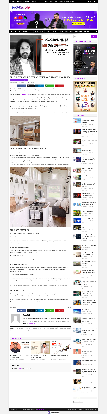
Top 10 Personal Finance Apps (89, 245)
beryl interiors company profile (50, 328)
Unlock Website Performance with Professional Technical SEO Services (89, 283)
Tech (31, 31)
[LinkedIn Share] (39, 86)
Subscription (40, 1)
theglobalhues (30, 330)
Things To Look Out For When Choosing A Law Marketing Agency (89, 341)
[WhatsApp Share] (49, 86)
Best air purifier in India (87, 168)
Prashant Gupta (21, 330)
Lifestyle (61, 31)
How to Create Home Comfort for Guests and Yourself (89, 253)
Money (36, 31)
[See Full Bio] (36, 323)
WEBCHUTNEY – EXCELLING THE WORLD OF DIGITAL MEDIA (19, 356)
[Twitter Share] (31, 86)
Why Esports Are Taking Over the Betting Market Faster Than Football (89, 371)
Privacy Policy (94, 409)
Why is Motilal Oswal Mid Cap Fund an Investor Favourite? (89, 388)
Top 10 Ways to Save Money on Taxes (89, 141)
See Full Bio (32, 323)
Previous (14, 307)
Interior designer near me (64, 328)
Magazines (17, 31)
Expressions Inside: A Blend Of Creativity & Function (38, 356)
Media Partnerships (70, 1)
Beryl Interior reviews (37, 328)
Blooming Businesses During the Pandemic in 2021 (59, 356)
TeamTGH (24, 82)
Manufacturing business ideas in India (89, 361)
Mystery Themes (40, 409)
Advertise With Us (53, 1)
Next (68, 307)
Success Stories (69, 31)
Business (25, 31)
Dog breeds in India (86, 175)
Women (54, 31)
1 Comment (31, 82)
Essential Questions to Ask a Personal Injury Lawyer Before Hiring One (89, 236)
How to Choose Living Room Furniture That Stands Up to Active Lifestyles (88, 320)
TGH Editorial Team (85, 126)
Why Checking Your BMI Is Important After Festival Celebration (88, 351)
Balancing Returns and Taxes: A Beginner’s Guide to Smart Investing (89, 330)
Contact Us (34, 1)
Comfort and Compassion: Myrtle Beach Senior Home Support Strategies (88, 272)
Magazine (25, 80)
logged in (20, 368)
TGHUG (83, 288)
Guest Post (86, 31)
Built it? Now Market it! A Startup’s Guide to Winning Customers (88, 120)
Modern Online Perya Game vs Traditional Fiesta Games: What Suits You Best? (89, 131)
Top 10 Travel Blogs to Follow (89, 380)
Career (46, 1)
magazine (13, 330)
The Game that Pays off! (88, 218)
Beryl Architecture (19, 328)
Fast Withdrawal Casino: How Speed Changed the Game (89, 203)
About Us (28, 1)
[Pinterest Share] (59, 86)
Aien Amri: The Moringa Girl (88, 211)
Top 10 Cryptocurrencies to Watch (88, 226)
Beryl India (28, 328)
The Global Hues (63, 359)
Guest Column (62, 1)
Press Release (78, 31)
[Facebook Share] (21, 86)
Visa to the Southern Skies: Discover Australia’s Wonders (89, 301)
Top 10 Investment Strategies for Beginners (89, 262)
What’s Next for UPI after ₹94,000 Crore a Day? (87, 149)
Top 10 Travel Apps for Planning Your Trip (87, 292)
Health (41, 31)
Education (48, 31)
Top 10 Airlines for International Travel (86, 310)
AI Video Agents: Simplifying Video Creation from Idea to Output (88, 159)
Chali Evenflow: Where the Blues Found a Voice (88, 194)
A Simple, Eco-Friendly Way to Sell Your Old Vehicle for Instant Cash (89, 184)
